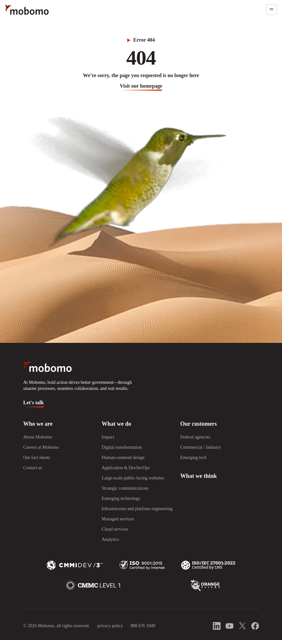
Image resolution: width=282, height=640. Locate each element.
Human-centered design (123, 457)
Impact (108, 437)
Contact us (33, 467)
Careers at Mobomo (41, 447)
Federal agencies (195, 437)
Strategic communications (125, 488)
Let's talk (33, 402)
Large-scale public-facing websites (133, 478)
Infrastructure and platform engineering (137, 508)
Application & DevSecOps (126, 467)
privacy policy (110, 625)
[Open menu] (271, 9)
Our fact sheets (36, 457)
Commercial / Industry (200, 447)
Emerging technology (121, 498)
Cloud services (115, 529)
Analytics (110, 539)
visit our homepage (141, 86)
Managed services (118, 519)
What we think (198, 476)
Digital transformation (122, 447)
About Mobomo (37, 437)
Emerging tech (193, 457)
